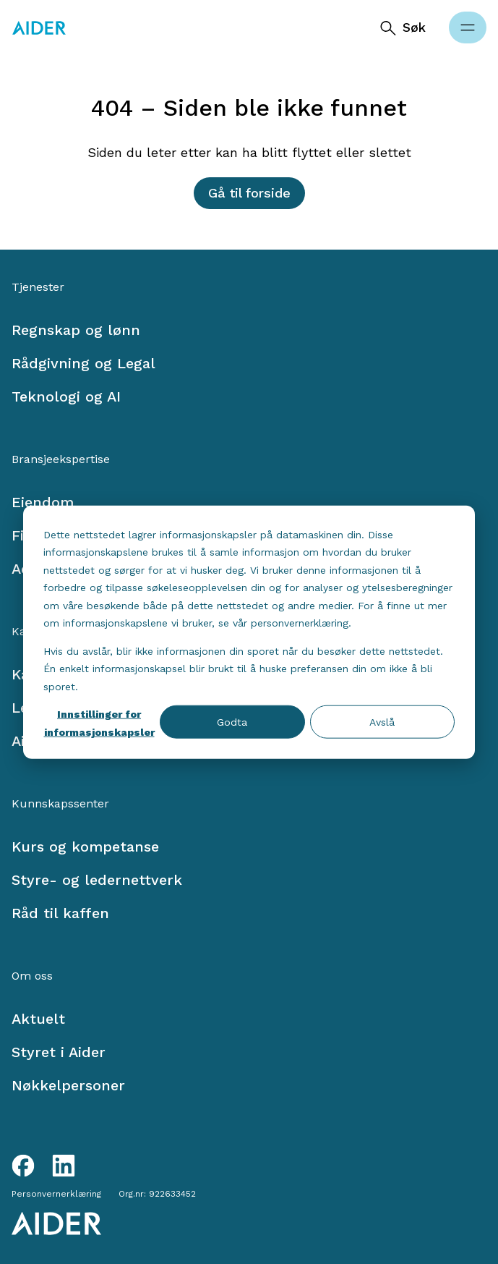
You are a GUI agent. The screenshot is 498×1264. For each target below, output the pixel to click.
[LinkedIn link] (63, 1165)
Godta (232, 722)
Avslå (382, 722)
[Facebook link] (23, 1165)
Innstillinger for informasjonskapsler (99, 723)
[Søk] (402, 27)
